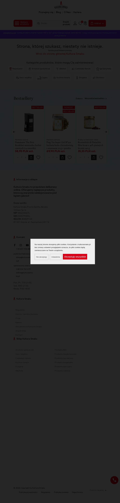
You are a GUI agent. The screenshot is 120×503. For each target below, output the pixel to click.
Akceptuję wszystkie (75, 256)
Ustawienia (55, 257)
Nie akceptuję (41, 257)
